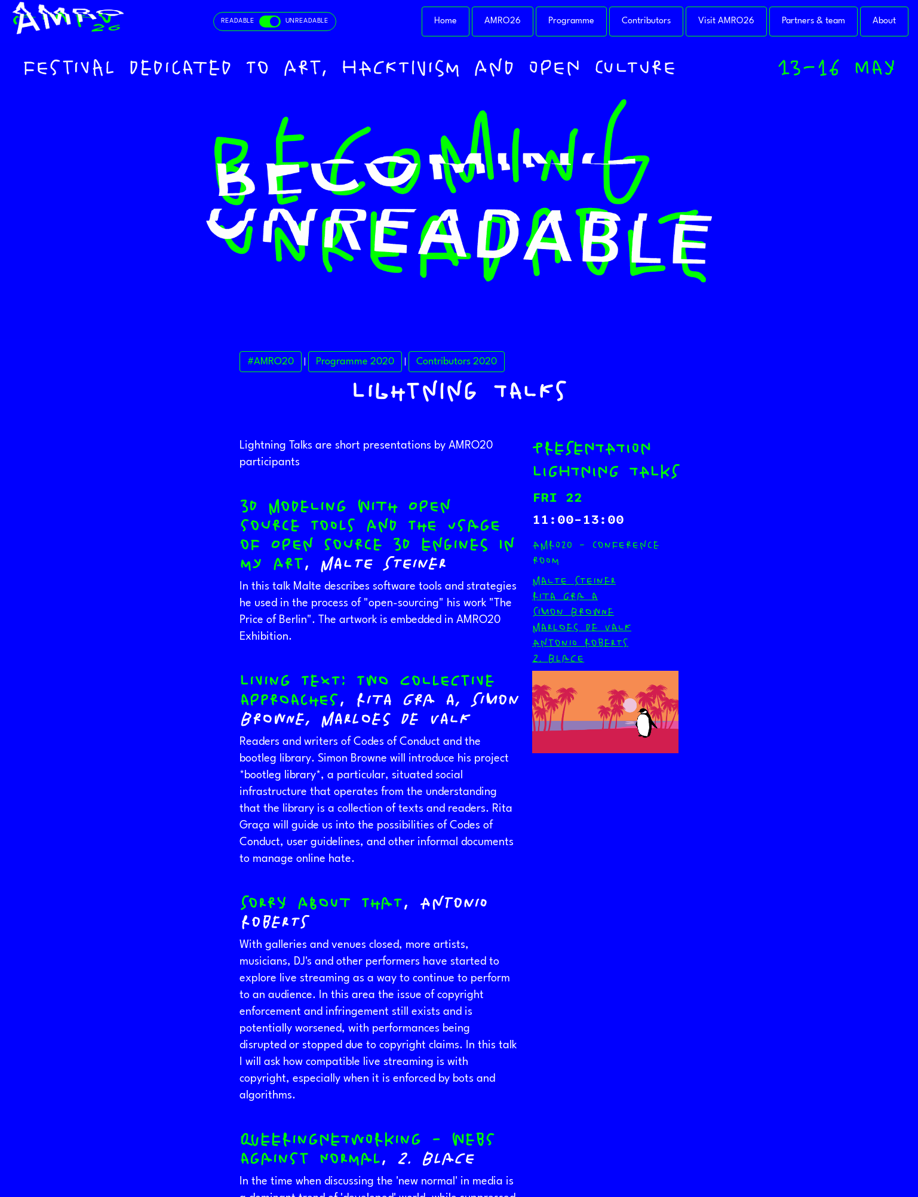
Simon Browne (573, 611)
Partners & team (813, 21)
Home (445, 21)
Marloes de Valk (581, 627)
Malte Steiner (574, 580)
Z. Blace (558, 658)
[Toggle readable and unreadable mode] (274, 21)
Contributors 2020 (456, 362)
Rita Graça (565, 596)
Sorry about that (321, 903)
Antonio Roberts (580, 642)
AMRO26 (502, 21)
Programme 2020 (355, 362)
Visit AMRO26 (726, 21)
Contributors (646, 21)
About (884, 21)
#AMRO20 (270, 362)
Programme (571, 21)
